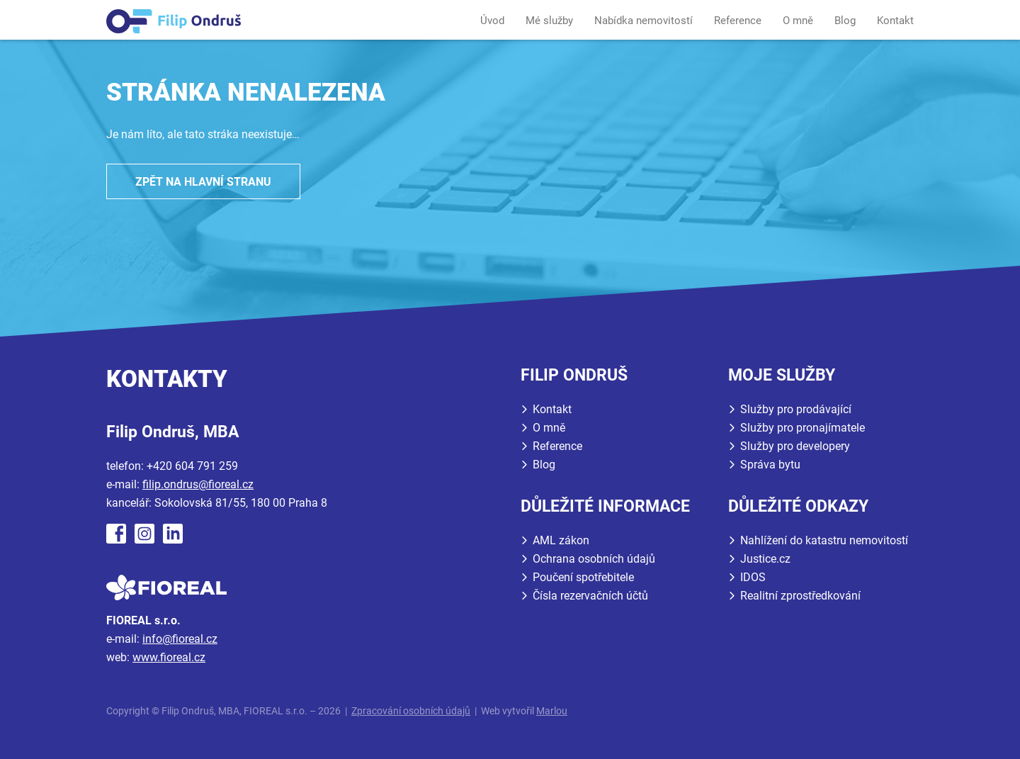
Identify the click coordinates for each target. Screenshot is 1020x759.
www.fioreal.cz (168, 657)
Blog (845, 20)
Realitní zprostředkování (800, 595)
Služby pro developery (795, 446)
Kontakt (895, 20)
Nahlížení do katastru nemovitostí (824, 540)
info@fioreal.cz (179, 639)
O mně (798, 20)
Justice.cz (765, 559)
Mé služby (549, 20)
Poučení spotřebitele (583, 577)
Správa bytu (770, 464)
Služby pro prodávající (795, 409)
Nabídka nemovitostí (643, 20)
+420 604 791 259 (192, 466)
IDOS (753, 577)
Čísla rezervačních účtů (590, 595)
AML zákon (561, 540)
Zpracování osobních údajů (410, 711)
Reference (737, 20)
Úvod (492, 20)
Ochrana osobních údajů (594, 559)
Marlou (551, 711)
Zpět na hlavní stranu (203, 182)
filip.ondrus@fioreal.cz (198, 484)
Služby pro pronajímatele (802, 427)
